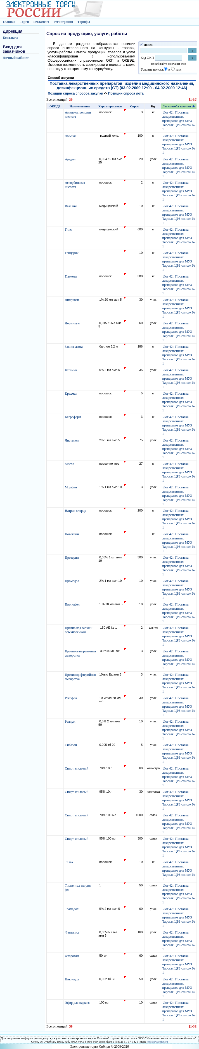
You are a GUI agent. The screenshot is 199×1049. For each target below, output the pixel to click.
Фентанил (72, 932)
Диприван (72, 300)
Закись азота (74, 347)
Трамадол (72, 909)
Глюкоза (71, 276)
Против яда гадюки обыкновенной (78, 630)
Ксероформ (73, 417)
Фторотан (72, 956)
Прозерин (72, 558)
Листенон (72, 440)
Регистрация (63, 22)
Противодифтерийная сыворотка (80, 677)
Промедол (72, 581)
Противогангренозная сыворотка (80, 653)
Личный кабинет (16, 58)
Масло (70, 464)
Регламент (41, 22)
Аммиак (71, 136)
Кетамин (71, 370)
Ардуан (70, 159)
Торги (24, 22)
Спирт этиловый (77, 768)
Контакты (10, 38)
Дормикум (72, 323)
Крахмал (71, 394)
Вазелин (71, 206)
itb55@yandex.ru (157, 1041)
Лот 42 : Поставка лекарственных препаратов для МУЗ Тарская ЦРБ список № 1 (178, 120)
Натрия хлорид (76, 511)
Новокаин (72, 534)
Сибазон (71, 745)
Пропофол (72, 604)
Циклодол (72, 979)
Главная (9, 22)
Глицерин (72, 253)
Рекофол (71, 698)
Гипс (69, 229)
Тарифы (83, 22)
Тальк (69, 862)
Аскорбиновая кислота (75, 185)
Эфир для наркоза (78, 1003)
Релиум (70, 722)
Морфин (71, 487)
